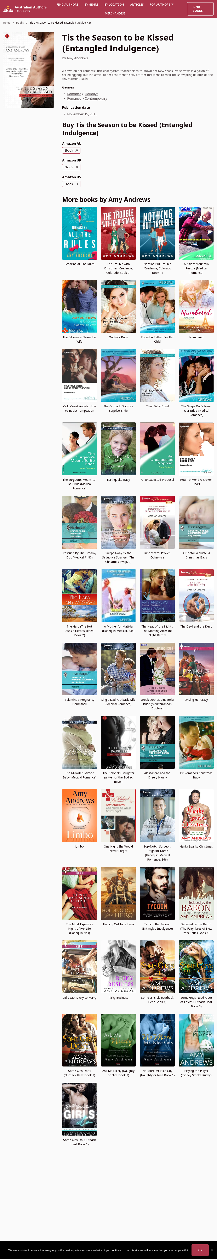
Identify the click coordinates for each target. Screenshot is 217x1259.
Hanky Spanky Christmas (196, 846)
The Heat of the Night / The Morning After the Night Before (157, 630)
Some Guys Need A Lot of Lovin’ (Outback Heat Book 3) (196, 1002)
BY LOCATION (114, 4)
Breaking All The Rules (80, 264)
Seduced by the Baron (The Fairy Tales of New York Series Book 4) (196, 928)
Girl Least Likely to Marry (79, 998)
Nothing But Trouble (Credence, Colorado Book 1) (157, 268)
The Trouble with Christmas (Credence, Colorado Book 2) (118, 268)
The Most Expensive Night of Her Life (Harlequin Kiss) (79, 928)
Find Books (198, 9)
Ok (200, 1250)
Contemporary (96, 98)
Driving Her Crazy (196, 700)
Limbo (79, 846)
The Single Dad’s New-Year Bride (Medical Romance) (196, 410)
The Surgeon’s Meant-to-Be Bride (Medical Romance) (80, 484)
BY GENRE (91, 4)
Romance (74, 94)
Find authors (67, 4)
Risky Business (118, 998)
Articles (137, 4)
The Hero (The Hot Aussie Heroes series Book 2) (79, 630)
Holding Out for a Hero (118, 924)
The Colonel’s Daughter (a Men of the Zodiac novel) (118, 777)
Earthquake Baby (118, 480)
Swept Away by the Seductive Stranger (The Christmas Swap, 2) (118, 557)
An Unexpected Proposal (157, 480)
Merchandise (115, 13)
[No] (212, 1250)
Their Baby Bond (157, 406)
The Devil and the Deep (196, 626)
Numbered (196, 337)
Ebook (68, 150)
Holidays (91, 94)
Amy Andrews (77, 58)
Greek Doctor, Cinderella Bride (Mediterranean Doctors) (157, 704)
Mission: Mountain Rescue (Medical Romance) (196, 268)
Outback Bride (118, 337)
